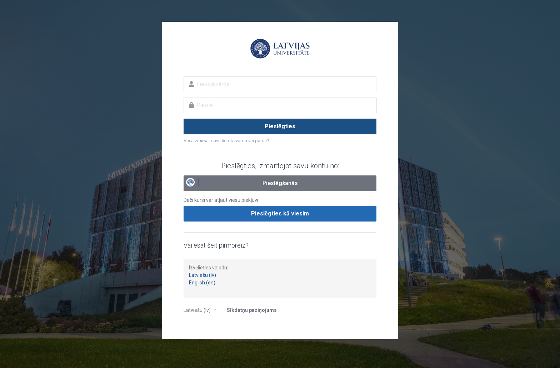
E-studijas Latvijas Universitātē (280, 48)
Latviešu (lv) (202, 275)
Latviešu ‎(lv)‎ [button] (198, 310)
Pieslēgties (280, 126)
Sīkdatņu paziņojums (252, 310)
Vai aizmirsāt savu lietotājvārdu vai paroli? (226, 140)
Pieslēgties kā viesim (280, 213)
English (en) (202, 282)
